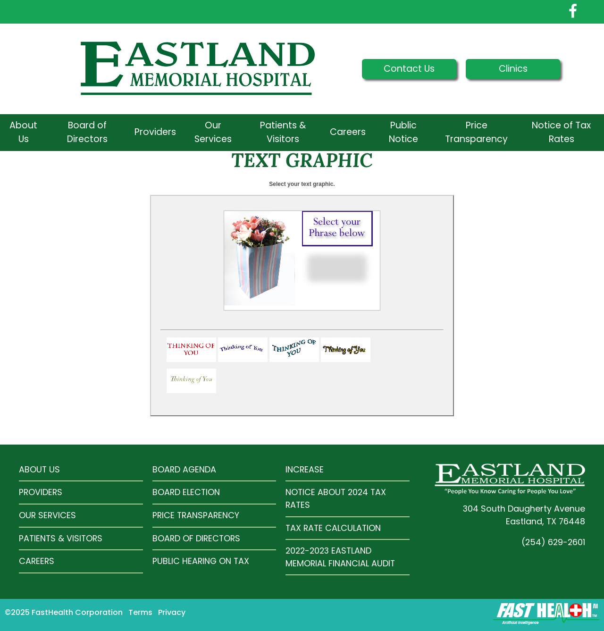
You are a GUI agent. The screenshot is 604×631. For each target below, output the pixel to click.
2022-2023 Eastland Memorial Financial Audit (340, 557)
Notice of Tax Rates (561, 132)
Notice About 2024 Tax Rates (335, 498)
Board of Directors (87, 132)
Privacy (171, 612)
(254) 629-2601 (553, 542)
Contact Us (409, 68)
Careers (348, 132)
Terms (140, 612)
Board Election (186, 492)
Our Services (213, 132)
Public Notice (403, 132)
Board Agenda (184, 469)
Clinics (513, 68)
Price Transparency (476, 132)
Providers (155, 132)
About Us (23, 132)
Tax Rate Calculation (333, 528)
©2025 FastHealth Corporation (64, 612)
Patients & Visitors (283, 132)
